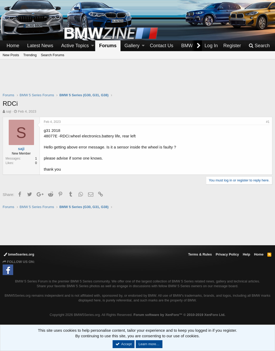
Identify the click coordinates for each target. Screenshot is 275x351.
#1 (267, 122)
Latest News (40, 45)
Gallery (131, 45)
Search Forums (52, 55)
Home (13, 45)
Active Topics (75, 45)
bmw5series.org (19, 254)
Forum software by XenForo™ (179, 315)
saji (8, 111)
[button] (92, 45)
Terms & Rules (200, 254)
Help (246, 254)
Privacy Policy (227, 254)
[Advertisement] (138, 79)
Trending (30, 55)
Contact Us (161, 45)
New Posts (11, 55)
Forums (108, 45)
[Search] (259, 45)
